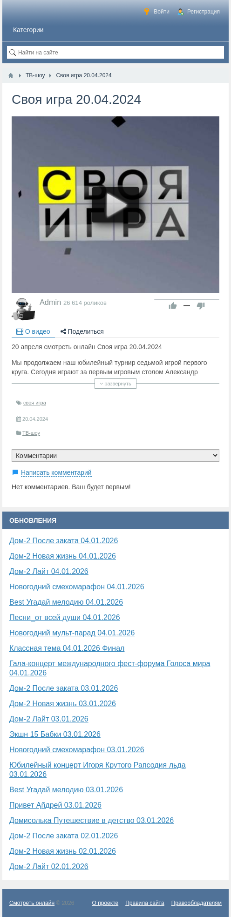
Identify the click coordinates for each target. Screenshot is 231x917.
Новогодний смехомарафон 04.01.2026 (76, 587)
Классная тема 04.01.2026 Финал (66, 648)
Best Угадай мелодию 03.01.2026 (66, 790)
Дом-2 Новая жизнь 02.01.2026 (62, 851)
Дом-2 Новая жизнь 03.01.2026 (62, 704)
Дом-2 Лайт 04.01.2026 (48, 571)
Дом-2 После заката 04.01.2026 (63, 541)
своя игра (34, 402)
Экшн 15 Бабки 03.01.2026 (55, 734)
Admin (50, 302)
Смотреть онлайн (31, 903)
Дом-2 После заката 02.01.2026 (63, 836)
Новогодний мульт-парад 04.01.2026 (72, 633)
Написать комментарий (56, 472)
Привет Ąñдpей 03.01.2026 (55, 805)
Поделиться (82, 331)
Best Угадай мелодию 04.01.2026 (66, 602)
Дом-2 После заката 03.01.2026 (63, 688)
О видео (33, 331)
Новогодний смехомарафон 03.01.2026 (76, 750)
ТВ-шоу (31, 433)
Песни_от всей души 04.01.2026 (64, 617)
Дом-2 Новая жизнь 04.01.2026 (62, 556)
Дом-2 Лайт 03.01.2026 (48, 719)
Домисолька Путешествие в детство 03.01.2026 (91, 820)
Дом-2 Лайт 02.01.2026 (48, 866)
